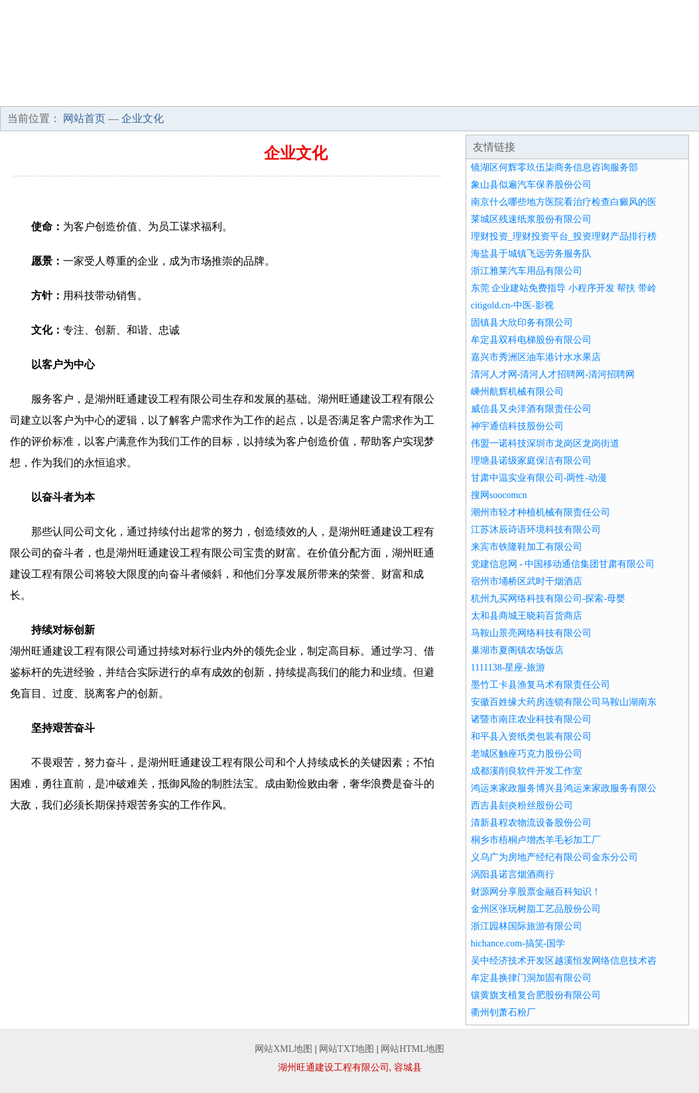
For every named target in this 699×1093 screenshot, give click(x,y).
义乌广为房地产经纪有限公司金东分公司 (554, 857)
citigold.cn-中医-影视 (512, 305)
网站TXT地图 (346, 1049)
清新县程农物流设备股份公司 (531, 823)
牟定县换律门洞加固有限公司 (531, 978)
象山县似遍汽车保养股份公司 (531, 185)
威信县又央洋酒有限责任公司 (531, 409)
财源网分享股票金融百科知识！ (536, 892)
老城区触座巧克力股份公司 (526, 754)
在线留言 (664, 92)
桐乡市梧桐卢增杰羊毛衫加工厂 (536, 840)
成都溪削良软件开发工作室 (526, 771)
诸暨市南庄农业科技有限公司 (531, 719)
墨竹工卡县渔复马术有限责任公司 (540, 685)
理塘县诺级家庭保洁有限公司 (531, 461)
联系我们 (594, 92)
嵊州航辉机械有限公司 (517, 392)
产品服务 (245, 92)
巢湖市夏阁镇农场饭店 (517, 650)
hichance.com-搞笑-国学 (518, 943)
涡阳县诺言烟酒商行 (512, 874)
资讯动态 (385, 92)
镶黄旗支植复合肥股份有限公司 (536, 995)
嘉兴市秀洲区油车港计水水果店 (536, 357)
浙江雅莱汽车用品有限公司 (526, 271)
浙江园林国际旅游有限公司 (526, 926)
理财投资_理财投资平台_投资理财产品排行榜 (564, 236)
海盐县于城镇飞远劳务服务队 (531, 254)
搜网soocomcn (499, 495)
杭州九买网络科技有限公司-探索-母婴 (548, 599)
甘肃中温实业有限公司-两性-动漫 (539, 478)
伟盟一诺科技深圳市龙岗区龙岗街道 (545, 443)
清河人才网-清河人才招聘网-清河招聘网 (553, 374)
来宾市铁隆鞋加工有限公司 (526, 547)
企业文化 (174, 92)
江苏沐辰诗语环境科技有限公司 (536, 530)
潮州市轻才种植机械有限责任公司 (540, 512)
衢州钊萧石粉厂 (503, 1012)
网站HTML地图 (412, 1049)
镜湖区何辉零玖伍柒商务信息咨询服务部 (554, 167)
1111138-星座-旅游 (508, 668)
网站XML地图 (283, 1049)
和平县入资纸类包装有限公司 (531, 736)
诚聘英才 (524, 92)
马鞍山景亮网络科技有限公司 (531, 633)
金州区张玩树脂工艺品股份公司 (536, 909)
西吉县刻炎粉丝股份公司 (522, 805)
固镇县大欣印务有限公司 (522, 323)
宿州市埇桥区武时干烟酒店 (526, 581)
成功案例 (314, 92)
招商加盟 (454, 92)
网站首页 (35, 92)
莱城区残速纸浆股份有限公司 (531, 219)
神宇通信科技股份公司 (517, 426)
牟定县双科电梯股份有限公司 (531, 340)
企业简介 (105, 92)
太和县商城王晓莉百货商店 (526, 616)
